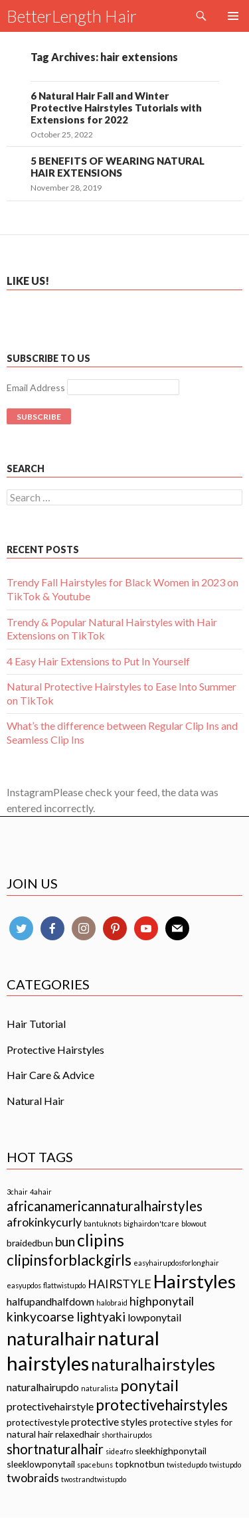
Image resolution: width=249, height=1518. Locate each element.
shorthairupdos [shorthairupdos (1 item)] (127, 1434)
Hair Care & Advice (50, 1074)
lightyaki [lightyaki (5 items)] (100, 1316)
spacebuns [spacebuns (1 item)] (95, 1464)
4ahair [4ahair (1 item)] (41, 1191)
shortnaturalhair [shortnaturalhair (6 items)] (55, 1449)
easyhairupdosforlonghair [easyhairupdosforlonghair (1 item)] (176, 1262)
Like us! (28, 280)
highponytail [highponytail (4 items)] (161, 1301)
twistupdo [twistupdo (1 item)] (225, 1464)
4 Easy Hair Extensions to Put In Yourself (98, 661)
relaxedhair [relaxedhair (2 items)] (77, 1434)
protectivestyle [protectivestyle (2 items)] (38, 1422)
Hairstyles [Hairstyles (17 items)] (194, 1281)
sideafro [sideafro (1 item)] (119, 1451)
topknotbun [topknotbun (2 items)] (140, 1464)
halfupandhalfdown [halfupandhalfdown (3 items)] (50, 1301)
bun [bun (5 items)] (65, 1241)
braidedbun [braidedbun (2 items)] (30, 1242)
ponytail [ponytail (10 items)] (149, 1384)
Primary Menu (233, 16)
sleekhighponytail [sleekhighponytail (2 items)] (171, 1450)
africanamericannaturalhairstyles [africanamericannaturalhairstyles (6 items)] (105, 1206)
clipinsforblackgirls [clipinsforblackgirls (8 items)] (69, 1260)
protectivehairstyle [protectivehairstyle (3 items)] (50, 1406)
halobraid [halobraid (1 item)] (111, 1302)
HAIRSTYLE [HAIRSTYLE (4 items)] (119, 1283)
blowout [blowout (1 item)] (194, 1223)
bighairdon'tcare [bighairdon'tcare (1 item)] (151, 1223)
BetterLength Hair (72, 16)
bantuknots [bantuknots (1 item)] (103, 1223)
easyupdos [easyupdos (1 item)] (24, 1285)
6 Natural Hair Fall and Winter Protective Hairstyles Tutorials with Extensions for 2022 (116, 108)
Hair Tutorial (36, 1023)
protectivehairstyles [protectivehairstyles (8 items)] (162, 1405)
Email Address (36, 387)
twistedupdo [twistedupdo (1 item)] (187, 1464)
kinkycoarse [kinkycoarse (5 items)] (40, 1316)
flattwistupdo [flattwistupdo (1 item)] (64, 1285)
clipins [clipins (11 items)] (100, 1240)
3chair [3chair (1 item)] (17, 1191)
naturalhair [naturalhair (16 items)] (51, 1338)
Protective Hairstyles (55, 1049)
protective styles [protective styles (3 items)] (109, 1421)
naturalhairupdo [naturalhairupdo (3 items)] (43, 1387)
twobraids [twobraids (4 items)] (33, 1477)
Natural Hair (35, 1100)
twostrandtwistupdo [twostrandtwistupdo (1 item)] (93, 1479)
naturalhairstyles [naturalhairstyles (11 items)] (153, 1364)
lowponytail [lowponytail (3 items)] (154, 1317)
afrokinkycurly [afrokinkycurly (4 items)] (44, 1222)
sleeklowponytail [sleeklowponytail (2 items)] (41, 1464)
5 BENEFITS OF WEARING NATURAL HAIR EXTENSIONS (118, 167)
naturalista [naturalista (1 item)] (99, 1388)
